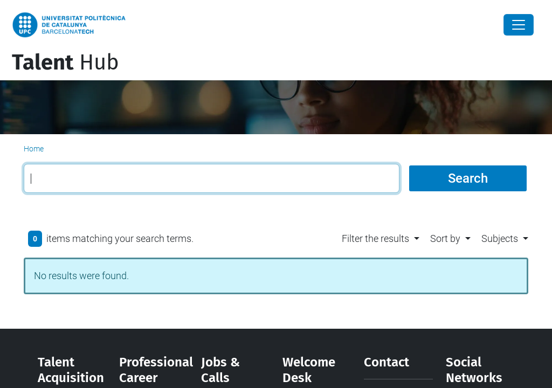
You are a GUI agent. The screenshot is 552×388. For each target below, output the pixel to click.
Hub (65, 62)
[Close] (518, 25)
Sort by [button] (445, 238)
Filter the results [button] (375, 238)
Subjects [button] (499, 238)
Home (34, 148)
